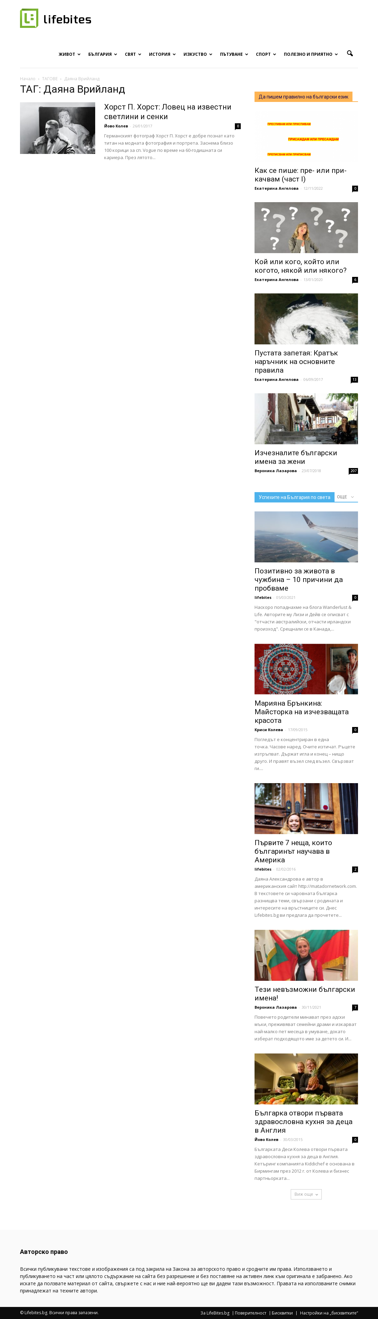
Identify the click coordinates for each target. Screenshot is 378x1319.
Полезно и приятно (311, 54)
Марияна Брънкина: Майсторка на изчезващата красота (302, 712)
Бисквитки (282, 1313)
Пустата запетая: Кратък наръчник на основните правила (296, 361)
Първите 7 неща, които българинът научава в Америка (293, 851)
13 (354, 379)
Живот (70, 54)
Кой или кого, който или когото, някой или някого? (301, 266)
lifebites (263, 597)
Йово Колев (116, 125)
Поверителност (250, 1313)
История (162, 54)
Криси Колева (269, 729)
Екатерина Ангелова (277, 188)
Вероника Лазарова (276, 470)
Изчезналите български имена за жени (296, 457)
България (102, 54)
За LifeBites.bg (214, 1313)
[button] (349, 53)
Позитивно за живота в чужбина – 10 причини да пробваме (299, 579)
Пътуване (234, 54)
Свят (133, 54)
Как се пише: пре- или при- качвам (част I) (301, 174)
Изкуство (197, 54)
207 (353, 470)
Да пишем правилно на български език (303, 97)
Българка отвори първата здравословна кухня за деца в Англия (303, 1121)
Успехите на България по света (294, 497)
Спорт (266, 54)
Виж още (306, 1194)
